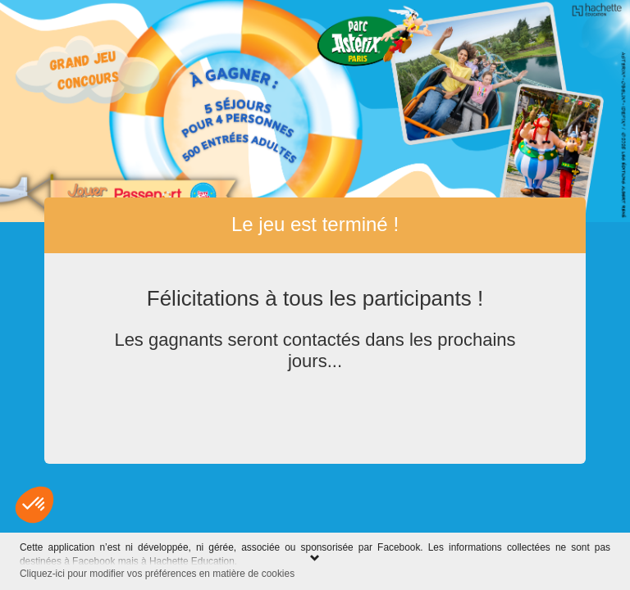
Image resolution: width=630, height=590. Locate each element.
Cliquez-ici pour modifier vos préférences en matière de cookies (157, 573)
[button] (34, 504)
